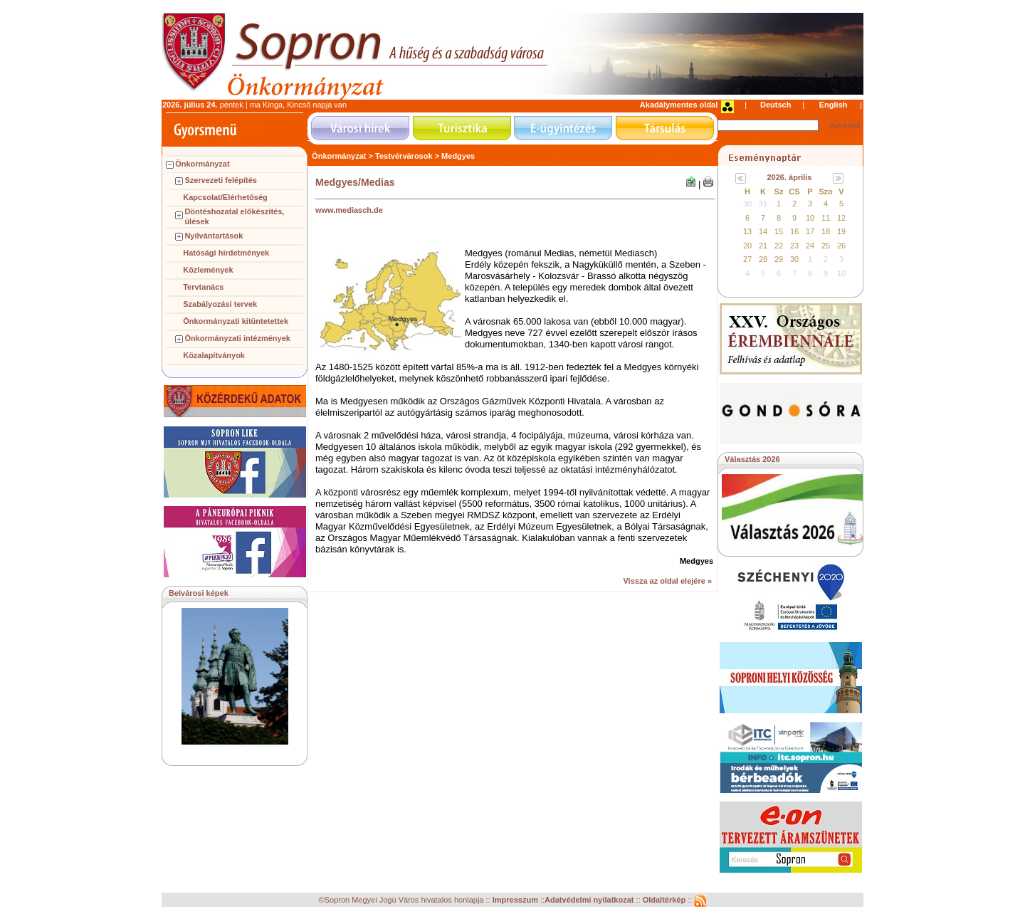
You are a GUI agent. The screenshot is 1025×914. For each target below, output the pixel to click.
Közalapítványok (214, 355)
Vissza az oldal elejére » (667, 581)
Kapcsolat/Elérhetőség (225, 197)
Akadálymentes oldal (679, 104)
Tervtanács (203, 287)
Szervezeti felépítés (220, 180)
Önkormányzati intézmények (237, 338)
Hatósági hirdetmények (226, 252)
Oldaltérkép (665, 900)
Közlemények (208, 270)
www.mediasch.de (349, 210)
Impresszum (516, 900)
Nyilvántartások (213, 235)
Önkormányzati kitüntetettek (235, 321)
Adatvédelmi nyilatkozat (589, 900)
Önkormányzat (202, 163)
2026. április (789, 177)
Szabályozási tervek (220, 304)
